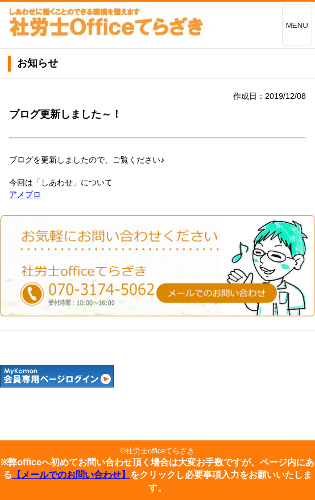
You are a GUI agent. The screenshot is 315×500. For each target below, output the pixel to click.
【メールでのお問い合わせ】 (71, 475)
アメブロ (25, 194)
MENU (297, 25)
